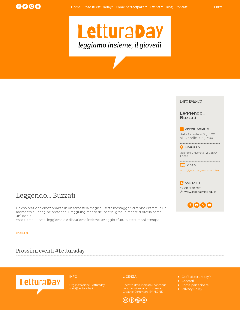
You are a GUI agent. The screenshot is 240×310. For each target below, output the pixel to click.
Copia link (22, 233)
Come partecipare (130, 7)
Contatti (182, 7)
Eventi (155, 7)
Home (76, 7)
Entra (218, 7)
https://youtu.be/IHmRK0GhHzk (200, 172)
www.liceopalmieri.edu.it (200, 192)
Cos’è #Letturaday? (98, 7)
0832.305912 (192, 188)
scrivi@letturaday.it (81, 290)
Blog (169, 7)
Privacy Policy (192, 290)
